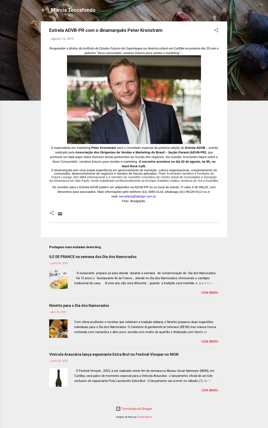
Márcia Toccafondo (73, 10)
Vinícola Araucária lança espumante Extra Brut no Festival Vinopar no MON (114, 354)
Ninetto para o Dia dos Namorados (79, 305)
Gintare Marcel (144, 417)
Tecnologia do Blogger (134, 409)
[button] (216, 31)
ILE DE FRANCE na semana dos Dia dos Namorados (93, 256)
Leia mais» (210, 292)
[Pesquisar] (224, 11)
